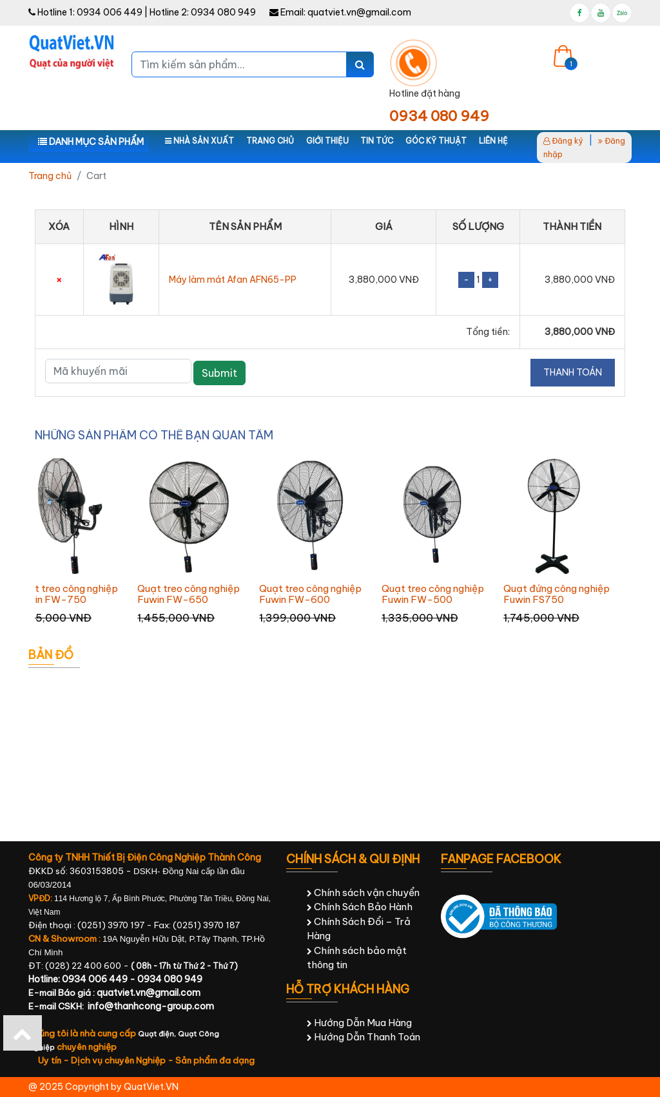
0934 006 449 (109, 12)
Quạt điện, (158, 1033)
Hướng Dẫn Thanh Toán (363, 1037)
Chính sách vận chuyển (363, 892)
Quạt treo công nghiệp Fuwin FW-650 (188, 594)
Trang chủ (270, 141)
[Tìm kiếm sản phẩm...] (239, 64)
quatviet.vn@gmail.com (359, 12)
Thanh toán (572, 372)
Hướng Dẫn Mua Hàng (359, 1022)
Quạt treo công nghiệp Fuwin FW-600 (310, 594)
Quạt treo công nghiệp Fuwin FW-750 (66, 594)
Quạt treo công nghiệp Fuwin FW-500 (433, 594)
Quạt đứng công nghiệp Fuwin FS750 (556, 594)
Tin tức (376, 141)
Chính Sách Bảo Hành (359, 907)
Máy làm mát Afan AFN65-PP (232, 279)
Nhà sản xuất (199, 141)
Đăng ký (563, 141)
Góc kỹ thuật (436, 141)
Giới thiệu (327, 141)
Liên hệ (493, 141)
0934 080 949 (223, 12)
